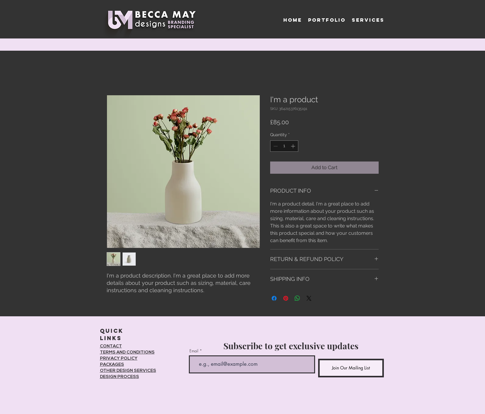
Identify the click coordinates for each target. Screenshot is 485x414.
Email (193, 351)
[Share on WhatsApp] (297, 298)
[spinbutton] (284, 146)
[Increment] (293, 146)
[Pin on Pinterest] (285, 298)
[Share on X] (309, 298)
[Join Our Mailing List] (351, 368)
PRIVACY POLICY (119, 358)
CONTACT (111, 346)
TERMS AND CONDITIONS (127, 352)
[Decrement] (275, 146)
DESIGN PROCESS (119, 377)
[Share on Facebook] (274, 298)
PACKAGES (112, 364)
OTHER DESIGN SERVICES (128, 371)
